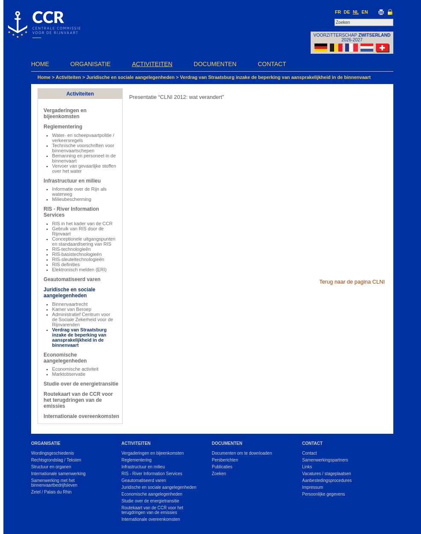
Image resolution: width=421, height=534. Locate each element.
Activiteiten (152, 64)
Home (40, 64)
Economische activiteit (75, 368)
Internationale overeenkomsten (81, 416)
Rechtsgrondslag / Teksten (56, 460)
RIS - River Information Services (151, 473)
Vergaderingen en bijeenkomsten (65, 113)
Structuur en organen (51, 466)
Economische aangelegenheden (65, 358)
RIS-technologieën (71, 249)
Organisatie (90, 64)
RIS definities (66, 264)
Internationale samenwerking (58, 473)
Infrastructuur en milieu (72, 181)
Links (307, 466)
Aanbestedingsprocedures (327, 480)
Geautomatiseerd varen (71, 279)
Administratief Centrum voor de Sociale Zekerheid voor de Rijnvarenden (82, 319)
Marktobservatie (68, 374)
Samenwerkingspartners (325, 460)
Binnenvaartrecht (69, 304)
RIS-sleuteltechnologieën (78, 259)
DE (347, 12)
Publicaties (222, 466)
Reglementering (62, 127)
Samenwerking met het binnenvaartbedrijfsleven (54, 483)
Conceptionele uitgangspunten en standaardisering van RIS (83, 241)
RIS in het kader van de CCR (82, 223)
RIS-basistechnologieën (76, 254)
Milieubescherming (71, 199)
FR (338, 12)
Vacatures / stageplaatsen (326, 473)
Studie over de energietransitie (80, 384)
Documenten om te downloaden (242, 453)
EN (365, 12)
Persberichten (225, 460)
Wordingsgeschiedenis (52, 453)
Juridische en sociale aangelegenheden (131, 77)
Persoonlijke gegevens (323, 494)
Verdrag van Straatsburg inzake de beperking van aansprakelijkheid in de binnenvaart (275, 77)
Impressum (312, 487)
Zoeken (219, 473)
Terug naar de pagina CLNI (352, 282)
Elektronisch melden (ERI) (79, 269)
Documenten (215, 64)
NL (356, 12)
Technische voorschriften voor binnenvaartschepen (83, 148)
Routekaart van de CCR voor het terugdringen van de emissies (78, 400)
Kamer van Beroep (71, 309)
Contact (272, 64)
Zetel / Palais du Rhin (51, 492)
